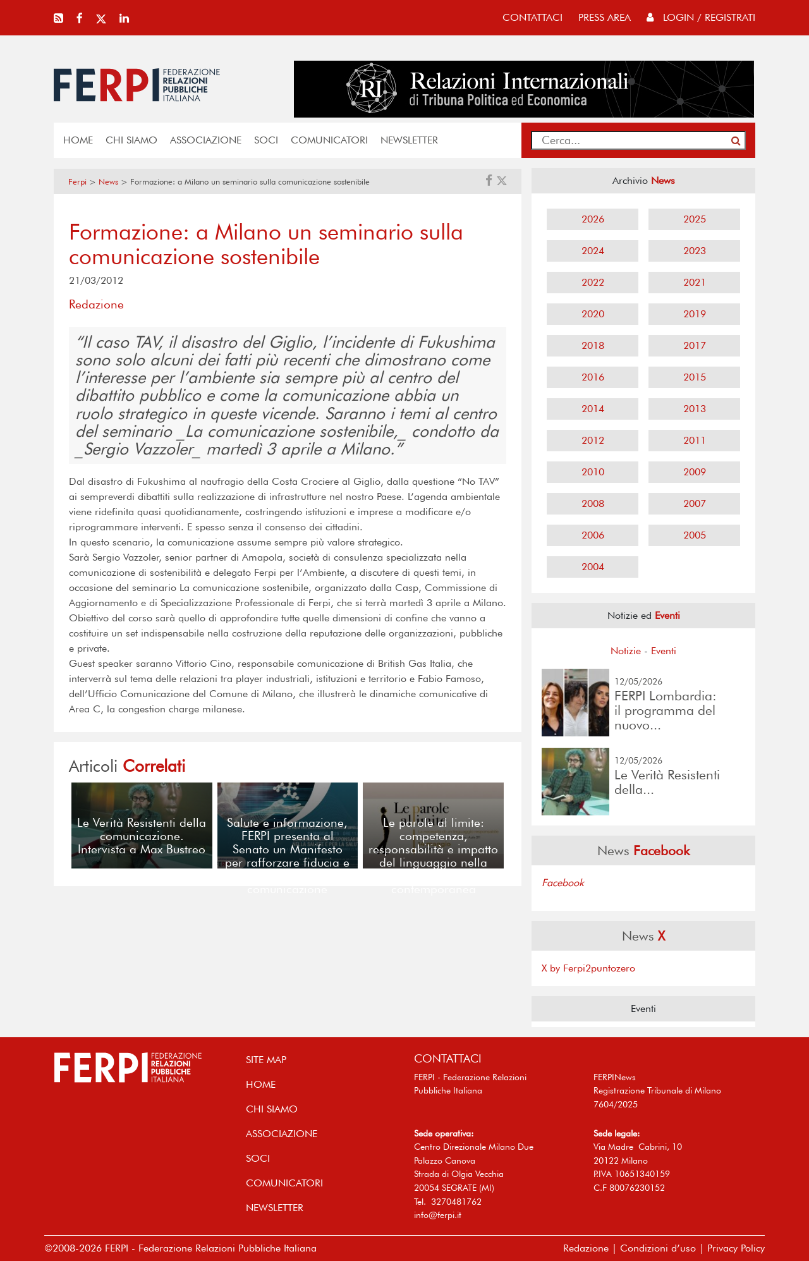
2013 (694, 409)
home (78, 140)
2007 (694, 503)
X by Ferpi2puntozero (588, 968)
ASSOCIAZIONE (205, 140)
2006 (592, 535)
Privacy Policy (736, 1248)
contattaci (532, 17)
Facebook (563, 883)
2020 (592, 314)
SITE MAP (266, 1060)
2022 (592, 282)
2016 (592, 377)
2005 (694, 535)
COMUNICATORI (329, 140)
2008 (592, 503)
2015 (694, 377)
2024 (592, 251)
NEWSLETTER (409, 140)
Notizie (626, 651)
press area (604, 17)
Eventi (663, 651)
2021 (694, 282)
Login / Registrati (701, 17)
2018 (592, 345)
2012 (592, 440)
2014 (592, 409)
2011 (694, 440)
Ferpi (77, 181)
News (108, 181)
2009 (694, 472)
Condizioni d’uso (658, 1248)
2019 (694, 314)
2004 (592, 567)
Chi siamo (131, 140)
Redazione (586, 1248)
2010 (592, 472)
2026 (592, 219)
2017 (694, 345)
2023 (694, 251)
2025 (694, 219)
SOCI (266, 140)
